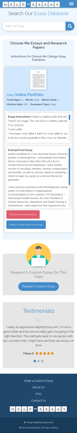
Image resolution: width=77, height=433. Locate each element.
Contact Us (38, 400)
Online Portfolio (29, 94)
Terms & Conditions (30, 427)
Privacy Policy (50, 427)
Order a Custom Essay (38, 380)
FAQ (38, 394)
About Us (38, 387)
